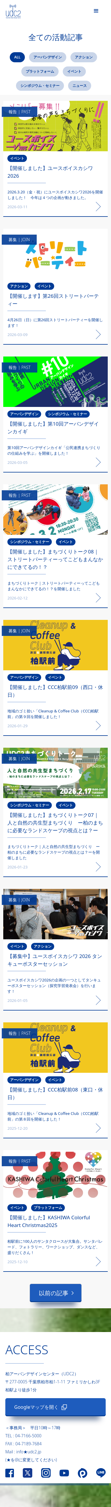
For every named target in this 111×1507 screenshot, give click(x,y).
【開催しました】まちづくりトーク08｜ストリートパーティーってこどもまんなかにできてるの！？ (55, 559)
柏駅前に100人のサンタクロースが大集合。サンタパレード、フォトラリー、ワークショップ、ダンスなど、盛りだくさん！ (54, 1247)
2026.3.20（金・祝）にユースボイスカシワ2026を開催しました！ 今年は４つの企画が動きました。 (55, 194)
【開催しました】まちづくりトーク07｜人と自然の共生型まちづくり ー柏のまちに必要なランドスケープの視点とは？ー (55, 822)
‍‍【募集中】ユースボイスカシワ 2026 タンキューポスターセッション (54, 960)
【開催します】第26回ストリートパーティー (53, 299)
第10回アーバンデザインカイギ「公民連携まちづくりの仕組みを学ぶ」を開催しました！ (53, 450)
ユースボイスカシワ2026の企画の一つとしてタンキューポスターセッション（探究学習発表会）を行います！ (54, 985)
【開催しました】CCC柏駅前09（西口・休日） (55, 691)
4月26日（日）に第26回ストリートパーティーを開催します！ (55, 322)
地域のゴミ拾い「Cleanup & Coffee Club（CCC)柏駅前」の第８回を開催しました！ (53, 1116)
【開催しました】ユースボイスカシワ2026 (50, 172)
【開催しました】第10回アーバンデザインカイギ (53, 427)
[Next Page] (56, 1293)
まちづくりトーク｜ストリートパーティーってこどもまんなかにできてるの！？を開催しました (53, 585)
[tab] (17, 57)
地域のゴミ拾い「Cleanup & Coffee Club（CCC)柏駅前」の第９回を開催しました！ (53, 713)
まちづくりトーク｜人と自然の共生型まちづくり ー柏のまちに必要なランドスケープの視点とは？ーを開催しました (53, 852)
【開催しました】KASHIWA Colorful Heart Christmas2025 (48, 1221)
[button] (96, 11)
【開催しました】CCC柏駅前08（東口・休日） (55, 1093)
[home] (10, 10)
